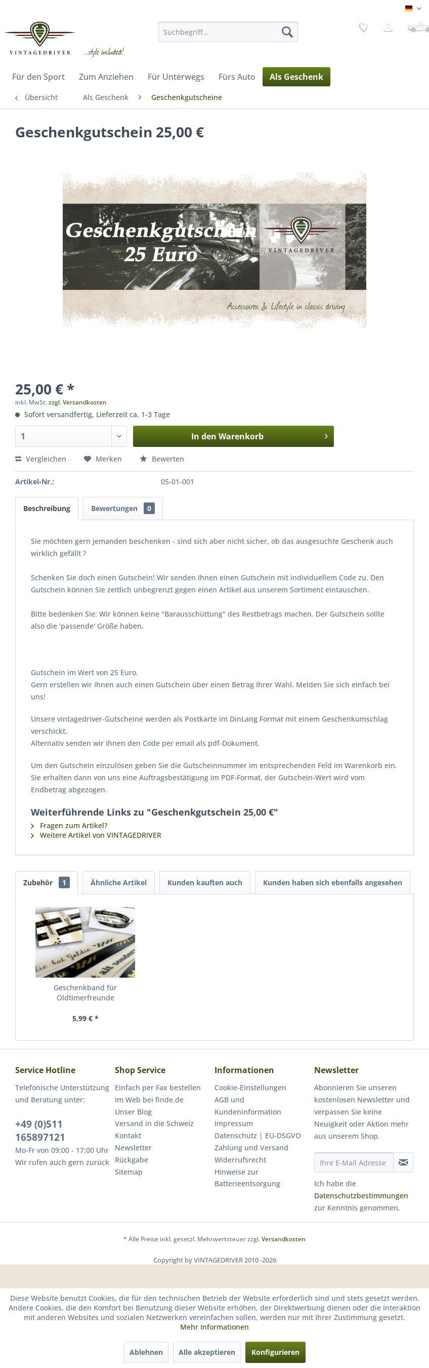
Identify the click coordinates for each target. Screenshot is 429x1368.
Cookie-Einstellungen (250, 1087)
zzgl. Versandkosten (78, 402)
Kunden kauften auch (204, 882)
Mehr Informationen (214, 1327)
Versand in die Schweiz (154, 1123)
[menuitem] (228, 32)
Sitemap (129, 1172)
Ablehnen (146, 1352)
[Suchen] (287, 32)
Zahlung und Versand (251, 1147)
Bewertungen (123, 508)
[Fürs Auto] (237, 76)
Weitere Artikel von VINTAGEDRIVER (96, 835)
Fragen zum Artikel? (69, 825)
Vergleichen (40, 459)
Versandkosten (284, 1239)
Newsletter (133, 1147)
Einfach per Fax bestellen (158, 1087)
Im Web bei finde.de (149, 1099)
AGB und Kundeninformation (247, 1106)
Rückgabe (131, 1159)
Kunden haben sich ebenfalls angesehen (332, 882)
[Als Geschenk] (296, 76)
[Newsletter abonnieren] (403, 1162)
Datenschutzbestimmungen (361, 1195)
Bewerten (162, 459)
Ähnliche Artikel (119, 882)
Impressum (233, 1123)
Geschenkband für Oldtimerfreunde (85, 992)
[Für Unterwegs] (176, 76)
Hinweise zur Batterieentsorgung (247, 1178)
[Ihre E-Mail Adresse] (354, 1162)
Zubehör (46, 882)
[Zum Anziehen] (106, 76)
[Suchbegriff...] (228, 32)
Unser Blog (133, 1112)
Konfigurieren (275, 1352)
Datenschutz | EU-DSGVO (257, 1135)
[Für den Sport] (38, 76)
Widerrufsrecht (240, 1159)
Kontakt (128, 1135)
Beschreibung (46, 508)
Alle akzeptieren (207, 1352)
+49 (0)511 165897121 (40, 1131)
